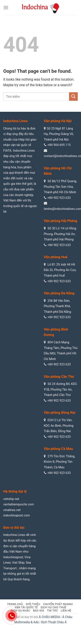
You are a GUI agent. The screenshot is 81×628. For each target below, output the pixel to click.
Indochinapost (13, 557)
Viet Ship (18, 563)
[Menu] (5, 7)
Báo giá (38, 610)
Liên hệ (66, 610)
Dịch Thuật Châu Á (54, 622)
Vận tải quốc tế (26, 607)
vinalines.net (12, 510)
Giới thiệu (33, 604)
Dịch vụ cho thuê (53, 607)
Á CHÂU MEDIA (49, 617)
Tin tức (52, 610)
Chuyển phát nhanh (58, 604)
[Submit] (73, 96)
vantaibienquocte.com (18, 504)
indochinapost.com (16, 515)
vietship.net (11, 499)
